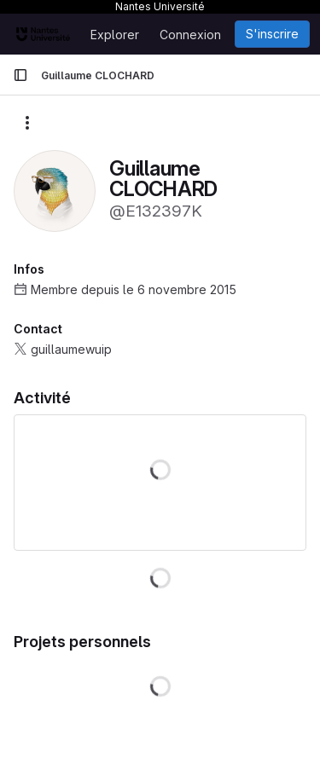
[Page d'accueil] (43, 34)
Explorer (114, 34)
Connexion (190, 34)
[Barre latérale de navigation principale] (20, 75)
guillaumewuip (71, 349)
